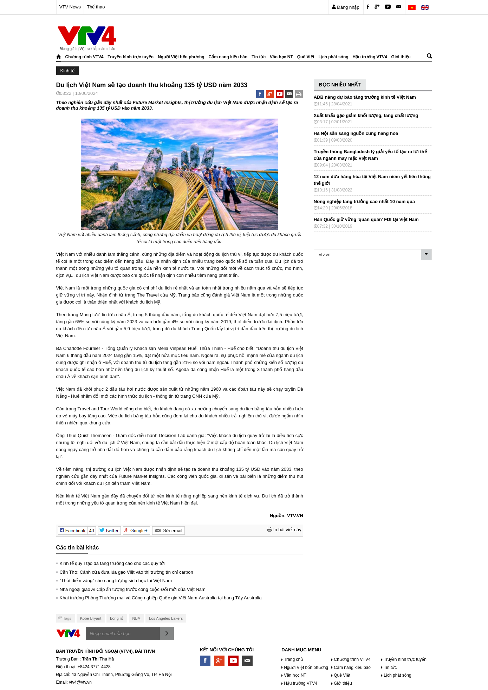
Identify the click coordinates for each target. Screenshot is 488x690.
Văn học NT (281, 56)
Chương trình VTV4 (84, 56)
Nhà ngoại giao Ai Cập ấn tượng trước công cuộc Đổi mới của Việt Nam (133, 589)
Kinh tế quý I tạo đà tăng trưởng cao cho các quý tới (112, 563)
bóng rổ (116, 618)
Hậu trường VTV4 (370, 56)
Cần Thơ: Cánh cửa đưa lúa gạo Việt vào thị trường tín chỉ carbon (126, 572)
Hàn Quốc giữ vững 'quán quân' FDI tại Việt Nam (366, 219)
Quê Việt (305, 56)
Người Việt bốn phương (181, 56)
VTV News (70, 6)
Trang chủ (293, 659)
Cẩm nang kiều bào (228, 56)
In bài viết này (284, 529)
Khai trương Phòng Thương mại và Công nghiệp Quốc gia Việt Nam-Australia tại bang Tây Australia (161, 597)
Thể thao (96, 6)
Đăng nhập (345, 7)
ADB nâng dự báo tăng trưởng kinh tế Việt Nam (365, 97)
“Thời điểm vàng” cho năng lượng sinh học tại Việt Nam (116, 580)
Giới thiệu (401, 56)
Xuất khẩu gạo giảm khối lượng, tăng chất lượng (366, 115)
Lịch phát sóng (334, 56)
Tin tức (259, 56)
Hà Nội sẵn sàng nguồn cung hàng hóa (356, 133)
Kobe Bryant (91, 618)
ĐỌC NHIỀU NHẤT (340, 84)
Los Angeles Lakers (166, 618)
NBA (136, 618)
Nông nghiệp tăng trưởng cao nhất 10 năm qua (364, 201)
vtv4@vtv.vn (80, 682)
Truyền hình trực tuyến (131, 56)
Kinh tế (67, 70)
